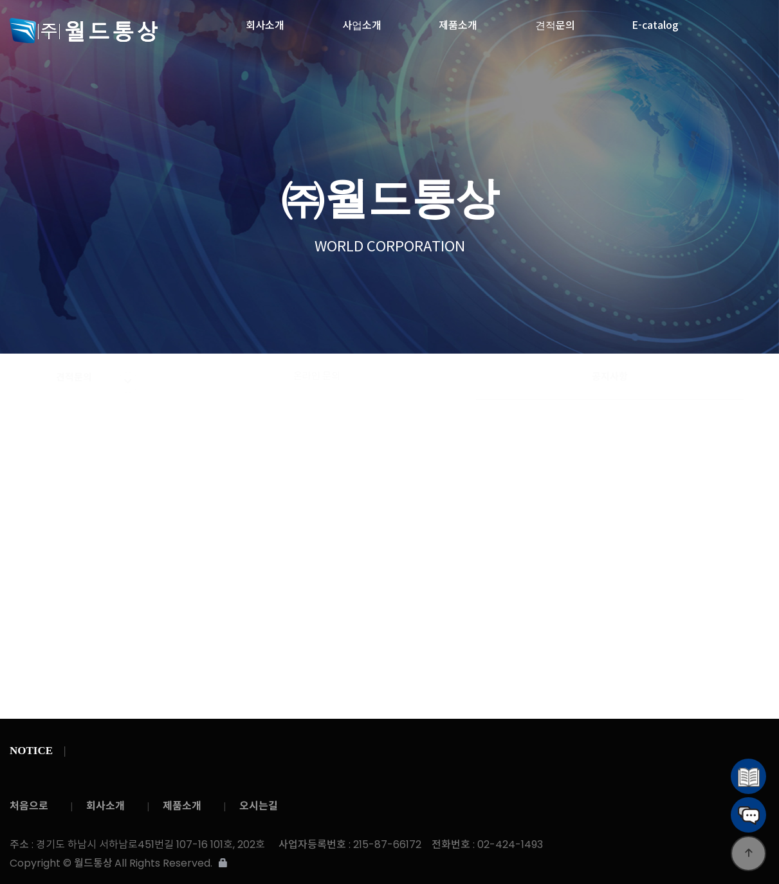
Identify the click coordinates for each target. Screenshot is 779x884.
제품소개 (458, 21)
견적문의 (555, 21)
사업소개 (361, 21)
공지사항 (610, 376)
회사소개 (265, 21)
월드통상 (97, 30)
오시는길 (258, 806)
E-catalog (655, 21)
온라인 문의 (316, 376)
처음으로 (29, 806)
